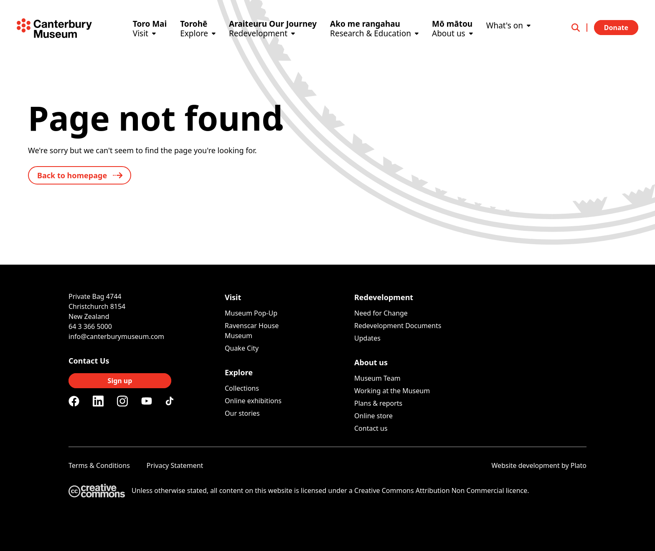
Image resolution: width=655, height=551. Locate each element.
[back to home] (79, 175)
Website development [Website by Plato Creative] (526, 465)
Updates (367, 338)
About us (371, 362)
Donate (616, 27)
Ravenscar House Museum (252, 330)
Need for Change (381, 313)
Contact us (371, 428)
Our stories (242, 413)
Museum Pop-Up (251, 313)
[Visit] (149, 40)
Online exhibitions (253, 400)
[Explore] (197, 40)
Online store (373, 415)
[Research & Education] (374, 40)
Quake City (242, 348)
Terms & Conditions (99, 465)
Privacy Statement (175, 465)
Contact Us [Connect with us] (89, 361)
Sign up (120, 380)
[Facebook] (74, 401)
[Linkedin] (98, 401)
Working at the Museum (392, 390)
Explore (239, 372)
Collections (242, 388)
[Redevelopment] (272, 40)
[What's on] (508, 36)
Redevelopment (383, 297)
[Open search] (579, 27)
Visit (233, 297)
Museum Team (377, 378)
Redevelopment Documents (397, 325)
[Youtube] (146, 401)
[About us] (452, 40)
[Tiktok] (170, 401)
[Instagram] (122, 401)
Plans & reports (378, 403)
